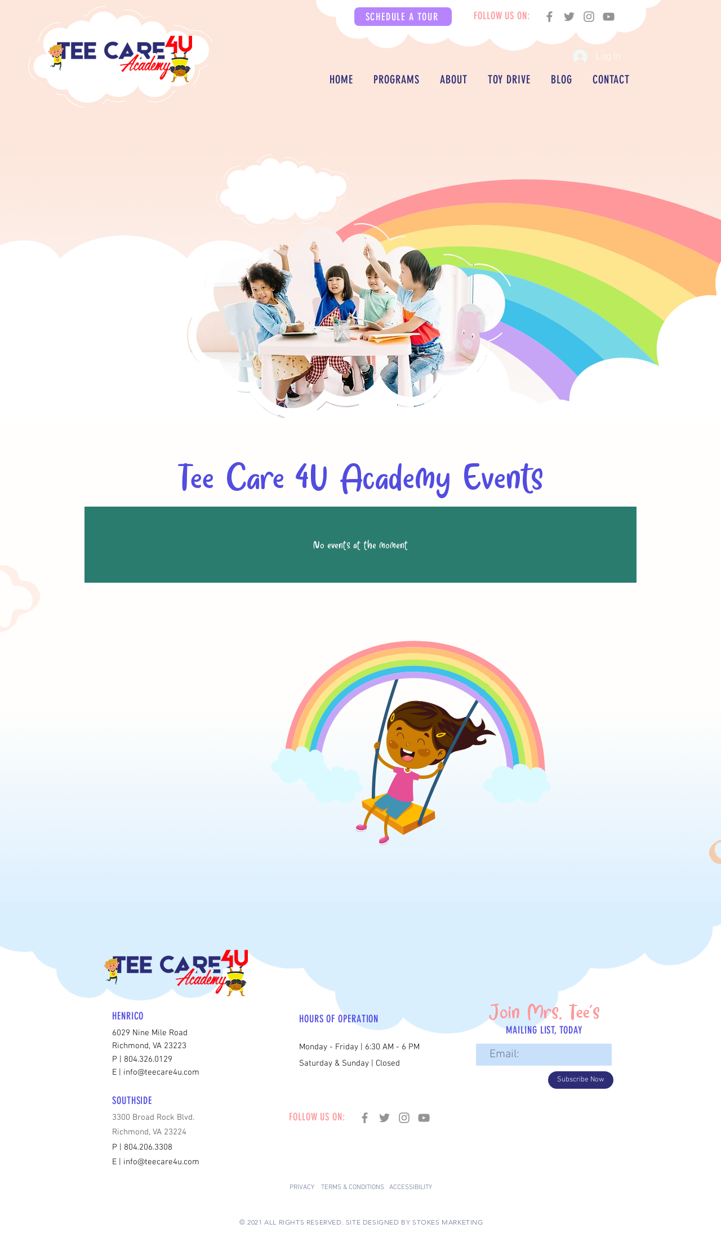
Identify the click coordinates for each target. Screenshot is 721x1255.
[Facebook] (549, 17)
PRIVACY (302, 1187)
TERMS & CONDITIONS (352, 1187)
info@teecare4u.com (161, 1162)
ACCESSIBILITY (410, 1187)
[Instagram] (589, 17)
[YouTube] (609, 17)
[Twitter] (569, 17)
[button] (403, 16)
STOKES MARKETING (447, 1222)
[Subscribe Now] (580, 1080)
